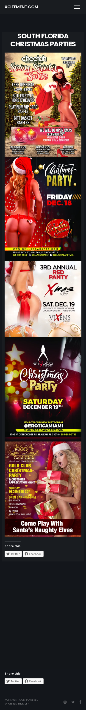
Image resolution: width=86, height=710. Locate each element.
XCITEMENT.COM (21, 7)
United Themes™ (19, 703)
